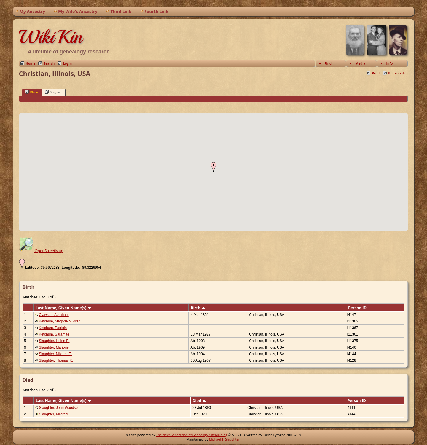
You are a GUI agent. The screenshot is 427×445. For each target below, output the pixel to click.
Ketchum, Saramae (54, 334)
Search (49, 63)
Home (31, 63)
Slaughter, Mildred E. (55, 354)
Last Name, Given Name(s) (64, 307)
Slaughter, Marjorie (54, 347)
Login (67, 63)
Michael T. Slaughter (224, 439)
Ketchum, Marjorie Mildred (59, 321)
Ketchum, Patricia (53, 328)
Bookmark (396, 73)
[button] (213, 167)
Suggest (53, 92)
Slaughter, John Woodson (59, 408)
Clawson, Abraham (54, 315)
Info (389, 63)
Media (360, 63)
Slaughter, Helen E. (54, 341)
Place (31, 92)
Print (376, 73)
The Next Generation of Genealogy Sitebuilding (191, 435)
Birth (198, 307)
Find (328, 63)
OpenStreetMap (41, 250)
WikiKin (50, 37)
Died (199, 400)
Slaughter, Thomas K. (56, 360)
